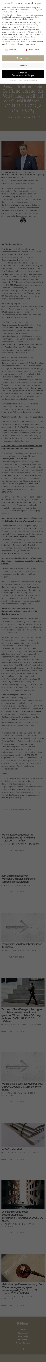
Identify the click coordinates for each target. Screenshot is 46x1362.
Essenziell (10, 50)
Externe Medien (31, 50)
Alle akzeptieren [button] (23, 58)
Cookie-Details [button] (13, 80)
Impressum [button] (34, 80)
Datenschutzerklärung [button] (24, 80)
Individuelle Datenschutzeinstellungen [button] (23, 74)
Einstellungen (11, 44)
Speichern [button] (23, 65)
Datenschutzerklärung (9, 42)
